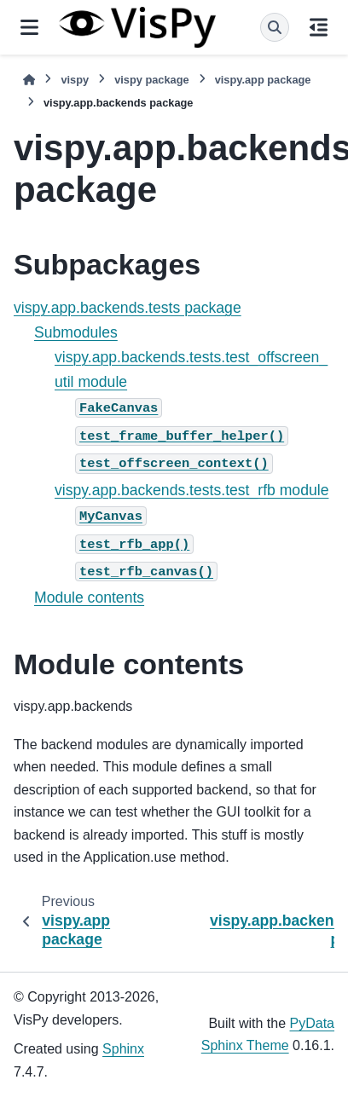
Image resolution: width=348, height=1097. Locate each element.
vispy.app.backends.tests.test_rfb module (191, 490)
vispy (75, 79)
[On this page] (318, 27)
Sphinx (123, 1049)
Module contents (89, 597)
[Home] (29, 80)
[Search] (274, 27)
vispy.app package (263, 79)
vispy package (151, 79)
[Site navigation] (29, 27)
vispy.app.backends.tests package (127, 307)
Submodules (76, 332)
